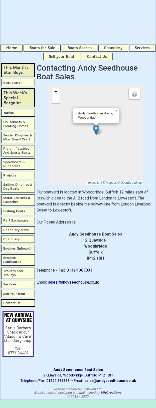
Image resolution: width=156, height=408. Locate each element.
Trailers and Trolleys (13, 273)
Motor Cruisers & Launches (16, 200)
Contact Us (97, 56)
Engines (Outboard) (12, 260)
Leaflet (94, 182)
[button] (96, 130)
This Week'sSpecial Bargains (15, 97)
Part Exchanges (15, 220)
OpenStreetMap (131, 182)
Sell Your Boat (14, 294)
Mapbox (111, 182)
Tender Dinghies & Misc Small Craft (17, 137)
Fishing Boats (14, 211)
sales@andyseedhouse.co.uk (73, 282)
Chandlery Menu (16, 230)
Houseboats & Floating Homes (15, 124)
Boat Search (13, 83)
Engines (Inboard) (17, 248)
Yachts (8, 113)
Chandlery (113, 48)
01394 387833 (79, 270)
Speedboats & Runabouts (14, 164)
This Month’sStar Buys (16, 70)
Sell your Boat (61, 56)
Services (142, 48)
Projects (9, 175)
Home (11, 48)
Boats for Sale (42, 48)
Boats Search (79, 48)
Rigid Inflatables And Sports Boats (17, 150)
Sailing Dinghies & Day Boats (17, 186)
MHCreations (111, 392)
